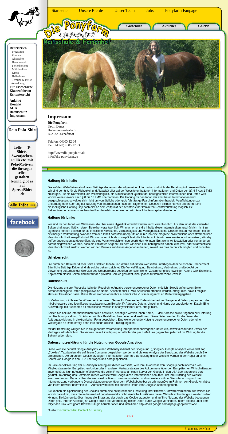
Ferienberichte (20, 65)
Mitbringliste (19, 69)
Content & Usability (90, 410)
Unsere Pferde (91, 10)
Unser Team (124, 10)
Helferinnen (18, 76)
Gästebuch (134, 26)
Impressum (17, 115)
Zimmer (16, 55)
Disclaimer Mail (66, 410)
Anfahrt (15, 100)
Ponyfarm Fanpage (181, 10)
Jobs (150, 10)
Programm (18, 51)
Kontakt (15, 104)
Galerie (203, 26)
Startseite (59, 10)
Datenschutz (18, 112)
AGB (13, 108)
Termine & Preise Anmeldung (20, 81)
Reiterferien (18, 48)
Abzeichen (18, 58)
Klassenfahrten (20, 91)
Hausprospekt (20, 62)
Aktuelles (169, 26)
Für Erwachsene (21, 87)
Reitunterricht (20, 94)
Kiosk (15, 72)
